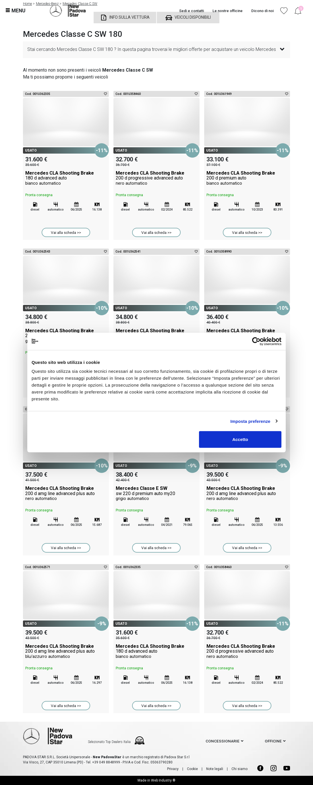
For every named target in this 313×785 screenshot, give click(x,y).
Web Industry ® (163, 780)
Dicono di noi (262, 11)
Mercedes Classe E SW (156, 493)
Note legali (214, 769)
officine (273, 741)
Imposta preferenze (250, 421)
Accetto (240, 439)
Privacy (173, 769)
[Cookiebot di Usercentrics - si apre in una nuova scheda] (256, 341)
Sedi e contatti (191, 11)
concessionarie (222, 741)
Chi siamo (239, 769)
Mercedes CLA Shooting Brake (66, 178)
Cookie (192, 769)
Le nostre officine (227, 11)
